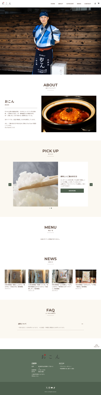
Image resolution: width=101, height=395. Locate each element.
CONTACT (87, 3)
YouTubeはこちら (10, 127)
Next (91, 184)
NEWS (79, 3)
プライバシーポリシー (66, 366)
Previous (9, 184)
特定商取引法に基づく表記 (67, 368)
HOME (53, 3)
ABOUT (60, 3)
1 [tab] (50, 208)
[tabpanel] (50, 184)
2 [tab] (51, 208)
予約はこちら (35, 376)
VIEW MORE (72, 191)
